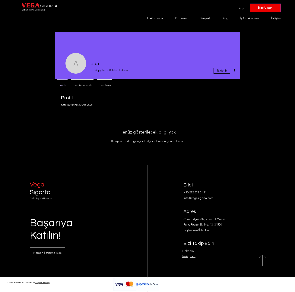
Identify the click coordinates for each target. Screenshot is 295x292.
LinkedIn (188, 251)
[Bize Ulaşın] (265, 8)
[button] (47, 252)
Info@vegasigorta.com (198, 198)
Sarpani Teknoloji (42, 282)
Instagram (188, 256)
